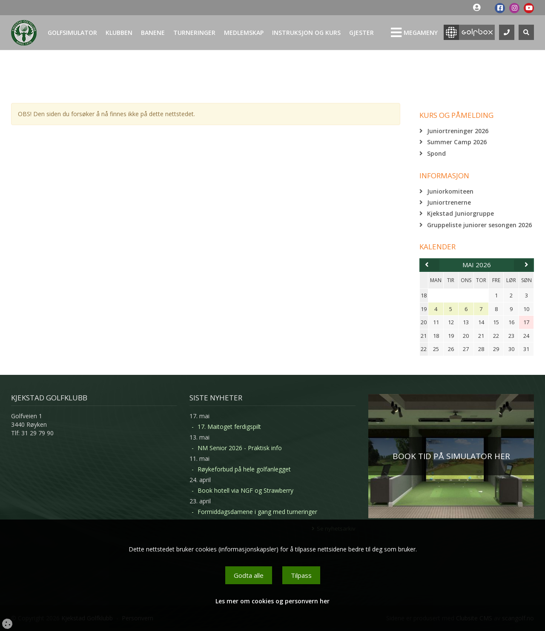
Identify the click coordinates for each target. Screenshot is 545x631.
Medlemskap (244, 33)
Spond (436, 153)
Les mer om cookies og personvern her (272, 601)
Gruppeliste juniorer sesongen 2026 (479, 225)
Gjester (361, 33)
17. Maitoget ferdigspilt (229, 427)
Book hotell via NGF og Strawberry (245, 490)
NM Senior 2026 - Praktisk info (240, 448)
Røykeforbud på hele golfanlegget (244, 469)
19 (424, 309)
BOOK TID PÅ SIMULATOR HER (451, 456)
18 (424, 295)
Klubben (119, 33)
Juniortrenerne (449, 202)
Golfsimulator (72, 33)
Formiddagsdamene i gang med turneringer (257, 512)
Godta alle (249, 575)
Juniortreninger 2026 (457, 131)
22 (424, 349)
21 (424, 336)
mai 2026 (476, 264)
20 (424, 322)
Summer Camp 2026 (457, 142)
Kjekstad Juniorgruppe (460, 213)
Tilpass (301, 575)
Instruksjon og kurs (306, 33)
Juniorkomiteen (450, 191)
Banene (153, 33)
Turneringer (194, 33)
